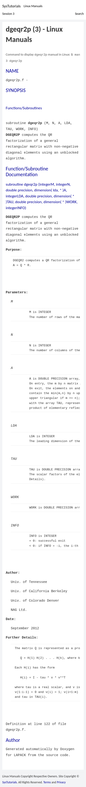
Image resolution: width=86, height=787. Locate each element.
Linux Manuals (33, 6)
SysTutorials (11, 6)
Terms (47, 782)
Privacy (61, 782)
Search (79, 13)
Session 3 (8, 13)
